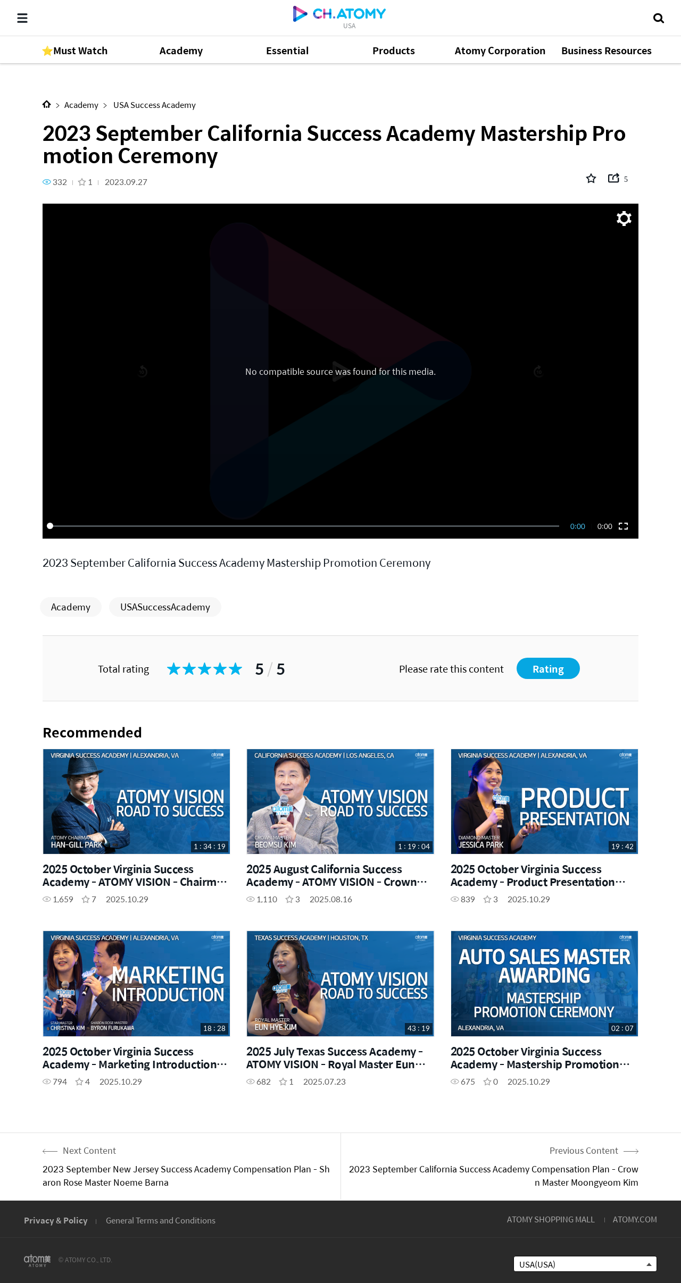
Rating (548, 668)
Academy (81, 104)
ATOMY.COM (635, 1219)
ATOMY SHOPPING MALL (551, 1219)
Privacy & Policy (56, 1220)
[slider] (305, 526)
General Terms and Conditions (160, 1220)
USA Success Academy (154, 104)
